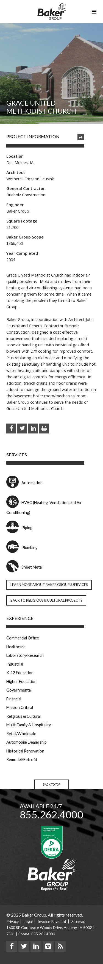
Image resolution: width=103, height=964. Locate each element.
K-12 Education (20, 672)
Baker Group (51, 11)
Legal (28, 921)
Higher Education (21, 681)
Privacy (12, 921)
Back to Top (51, 784)
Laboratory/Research (25, 655)
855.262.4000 (51, 814)
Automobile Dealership (26, 742)
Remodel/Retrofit (21, 759)
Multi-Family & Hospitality (28, 724)
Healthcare (16, 646)
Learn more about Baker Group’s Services (49, 585)
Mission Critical (19, 707)
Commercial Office (22, 638)
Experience (20, 618)
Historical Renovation (25, 751)
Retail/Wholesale (21, 733)
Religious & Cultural (23, 716)
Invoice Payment (52, 921)
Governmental (19, 690)
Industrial (14, 664)
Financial (13, 699)
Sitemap (78, 921)
